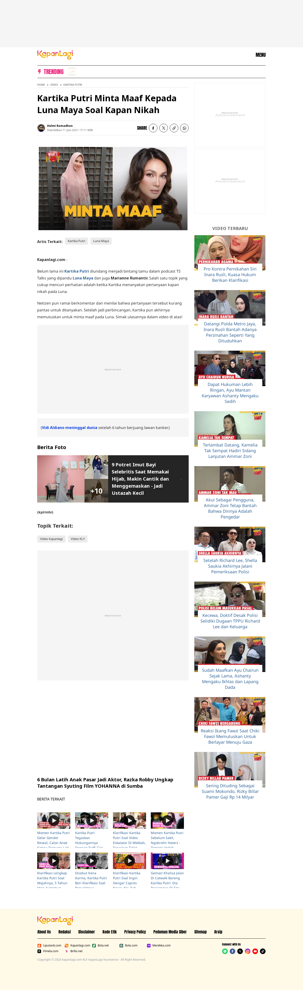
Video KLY (78, 539)
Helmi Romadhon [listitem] (60, 126)
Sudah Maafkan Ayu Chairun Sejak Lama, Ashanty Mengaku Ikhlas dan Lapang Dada (230, 678)
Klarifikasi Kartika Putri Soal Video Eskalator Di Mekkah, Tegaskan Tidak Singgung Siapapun (129, 843)
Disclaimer (86, 932)
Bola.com (128, 945)
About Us (44, 932)
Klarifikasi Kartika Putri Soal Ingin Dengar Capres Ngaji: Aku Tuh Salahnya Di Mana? (128, 883)
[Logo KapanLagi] (55, 54)
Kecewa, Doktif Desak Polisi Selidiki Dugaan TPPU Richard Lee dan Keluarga (230, 620)
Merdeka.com (159, 945)
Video (54, 84)
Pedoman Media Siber (170, 932)
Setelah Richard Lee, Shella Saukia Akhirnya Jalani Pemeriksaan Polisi (230, 566)
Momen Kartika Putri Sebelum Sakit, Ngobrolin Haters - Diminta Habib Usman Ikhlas (167, 843)
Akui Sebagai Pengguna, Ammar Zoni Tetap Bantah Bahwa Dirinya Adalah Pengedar (230, 508)
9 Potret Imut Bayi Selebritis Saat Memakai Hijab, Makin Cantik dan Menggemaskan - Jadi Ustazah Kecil (140, 478)
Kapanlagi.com (77, 945)
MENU (261, 55)
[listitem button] (174, 128)
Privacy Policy (135, 932)
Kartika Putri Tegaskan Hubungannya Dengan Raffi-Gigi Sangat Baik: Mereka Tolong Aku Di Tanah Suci (91, 848)
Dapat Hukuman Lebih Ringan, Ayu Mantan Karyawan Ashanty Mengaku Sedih (230, 392)
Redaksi (64, 932)
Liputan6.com (49, 945)
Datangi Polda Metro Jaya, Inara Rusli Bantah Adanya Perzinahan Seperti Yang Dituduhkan (230, 332)
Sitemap (200, 932)
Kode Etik (109, 932)
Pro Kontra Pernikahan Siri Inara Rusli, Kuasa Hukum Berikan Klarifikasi (230, 274)
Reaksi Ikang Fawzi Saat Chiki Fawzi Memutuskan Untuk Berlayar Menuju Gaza (230, 736)
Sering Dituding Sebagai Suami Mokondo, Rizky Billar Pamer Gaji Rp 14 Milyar (230, 791)
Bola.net (100, 945)
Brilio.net (73, 951)
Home (41, 84)
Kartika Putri (72, 84)
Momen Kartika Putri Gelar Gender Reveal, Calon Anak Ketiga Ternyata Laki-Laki (53, 843)
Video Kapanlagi (51, 539)
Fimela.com (47, 951)
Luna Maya (101, 241)
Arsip (218, 932)
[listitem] (72, 71)
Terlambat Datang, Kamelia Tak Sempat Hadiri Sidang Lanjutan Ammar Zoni (230, 450)
